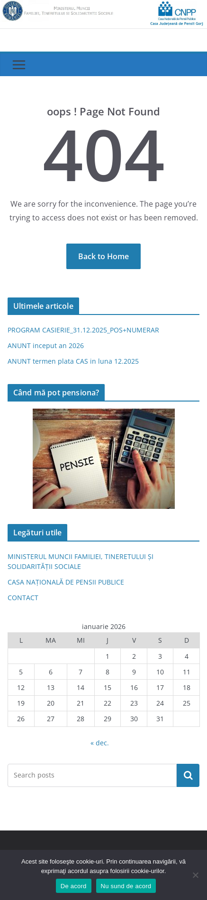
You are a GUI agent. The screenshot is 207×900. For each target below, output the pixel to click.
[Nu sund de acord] (195, 875)
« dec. (99, 742)
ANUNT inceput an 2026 (46, 345)
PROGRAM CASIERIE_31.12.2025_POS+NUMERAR (83, 329)
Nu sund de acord (126, 886)
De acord (74, 886)
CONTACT (23, 597)
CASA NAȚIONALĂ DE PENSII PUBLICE (66, 581)
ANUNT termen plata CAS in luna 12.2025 (73, 361)
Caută (188, 775)
